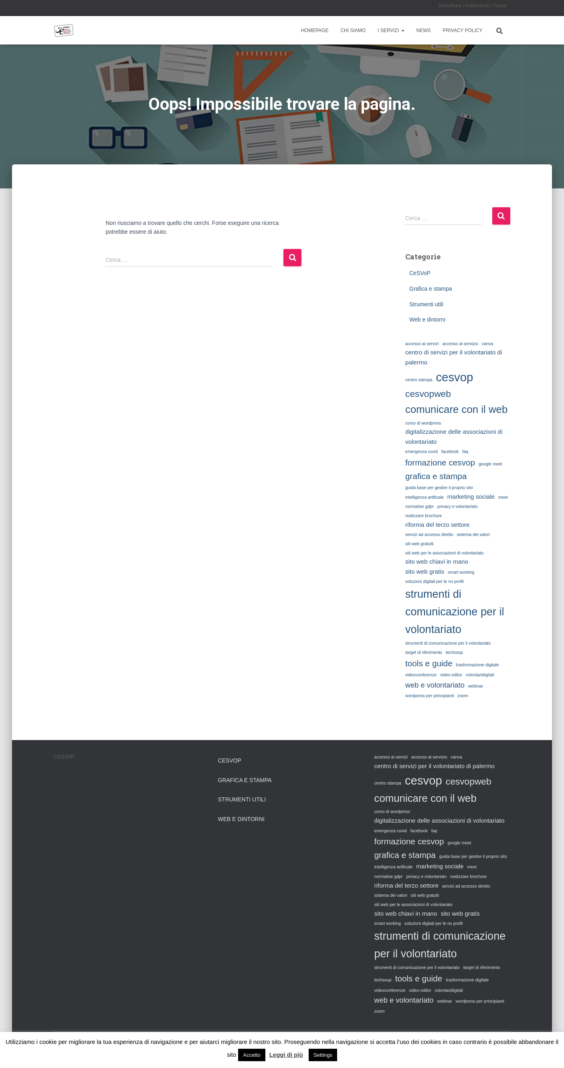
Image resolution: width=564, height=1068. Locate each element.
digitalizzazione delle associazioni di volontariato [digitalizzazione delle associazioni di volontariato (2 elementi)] (453, 436)
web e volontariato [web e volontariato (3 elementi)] (435, 685)
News (423, 30)
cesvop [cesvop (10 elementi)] (454, 377)
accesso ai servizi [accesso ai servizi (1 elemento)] (422, 343)
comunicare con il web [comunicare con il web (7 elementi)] (456, 409)
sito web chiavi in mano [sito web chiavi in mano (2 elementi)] (436, 561)
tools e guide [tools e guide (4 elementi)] (429, 663)
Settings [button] (322, 1055)
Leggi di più (286, 1054)
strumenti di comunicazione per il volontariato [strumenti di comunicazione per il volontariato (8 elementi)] (454, 611)
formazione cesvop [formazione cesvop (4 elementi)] (440, 462)
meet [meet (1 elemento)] (503, 497)
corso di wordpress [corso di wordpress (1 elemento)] (423, 423)
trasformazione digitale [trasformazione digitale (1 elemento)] (477, 664)
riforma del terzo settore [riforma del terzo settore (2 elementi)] (437, 524)
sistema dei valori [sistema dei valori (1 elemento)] (473, 534)
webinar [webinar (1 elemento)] (475, 686)
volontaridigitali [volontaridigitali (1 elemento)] (480, 674)
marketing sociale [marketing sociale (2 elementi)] (471, 496)
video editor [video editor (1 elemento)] (451, 674)
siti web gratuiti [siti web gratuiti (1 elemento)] (419, 543)
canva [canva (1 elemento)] (487, 343)
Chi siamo (353, 30)
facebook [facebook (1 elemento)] (450, 451)
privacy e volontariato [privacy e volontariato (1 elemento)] (457, 506)
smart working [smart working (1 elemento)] (461, 572)
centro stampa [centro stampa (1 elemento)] (419, 379)
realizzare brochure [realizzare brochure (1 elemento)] (423, 515)
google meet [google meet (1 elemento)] (490, 463)
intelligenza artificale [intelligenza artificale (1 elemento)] (424, 497)
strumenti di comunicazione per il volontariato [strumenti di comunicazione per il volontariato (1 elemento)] (448, 643)
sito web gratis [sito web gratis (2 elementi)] (424, 571)
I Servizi (391, 30)
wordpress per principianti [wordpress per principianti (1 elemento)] (429, 695)
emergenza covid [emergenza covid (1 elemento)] (421, 451)
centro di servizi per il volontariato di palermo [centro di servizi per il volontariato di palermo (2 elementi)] (453, 357)
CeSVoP (420, 273)
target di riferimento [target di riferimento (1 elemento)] (423, 652)
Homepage (314, 30)
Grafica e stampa (430, 288)
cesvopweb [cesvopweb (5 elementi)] (428, 393)
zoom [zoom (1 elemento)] (462, 695)
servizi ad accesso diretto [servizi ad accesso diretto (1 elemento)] (429, 534)
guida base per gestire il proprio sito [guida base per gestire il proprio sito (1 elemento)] (439, 487)
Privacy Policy (463, 30)
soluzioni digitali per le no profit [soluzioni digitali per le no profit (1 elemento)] (434, 581)
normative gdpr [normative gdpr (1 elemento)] (419, 506)
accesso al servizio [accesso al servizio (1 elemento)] (460, 343)
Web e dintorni (427, 319)
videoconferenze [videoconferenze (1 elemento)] (421, 674)
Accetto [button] (251, 1055)
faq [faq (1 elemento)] (465, 451)
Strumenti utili (426, 304)
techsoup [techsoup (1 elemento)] (454, 652)
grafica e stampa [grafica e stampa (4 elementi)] (436, 476)
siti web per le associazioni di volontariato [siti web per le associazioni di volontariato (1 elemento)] (444, 552)
